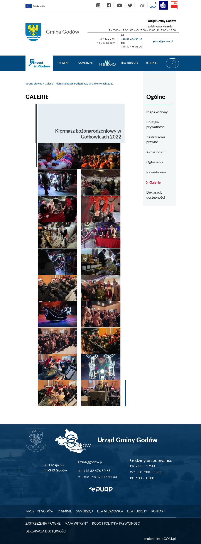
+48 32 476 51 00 (103, 477)
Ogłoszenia (154, 162)
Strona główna (33, 83)
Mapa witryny (157, 112)
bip (174, 5)
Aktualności (155, 152)
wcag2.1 (153, 5)
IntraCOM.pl (166, 538)
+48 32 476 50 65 (131, 39)
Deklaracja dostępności (155, 194)
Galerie (49, 83)
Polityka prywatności (155, 124)
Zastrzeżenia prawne (156, 139)
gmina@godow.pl (163, 41)
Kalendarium (156, 172)
